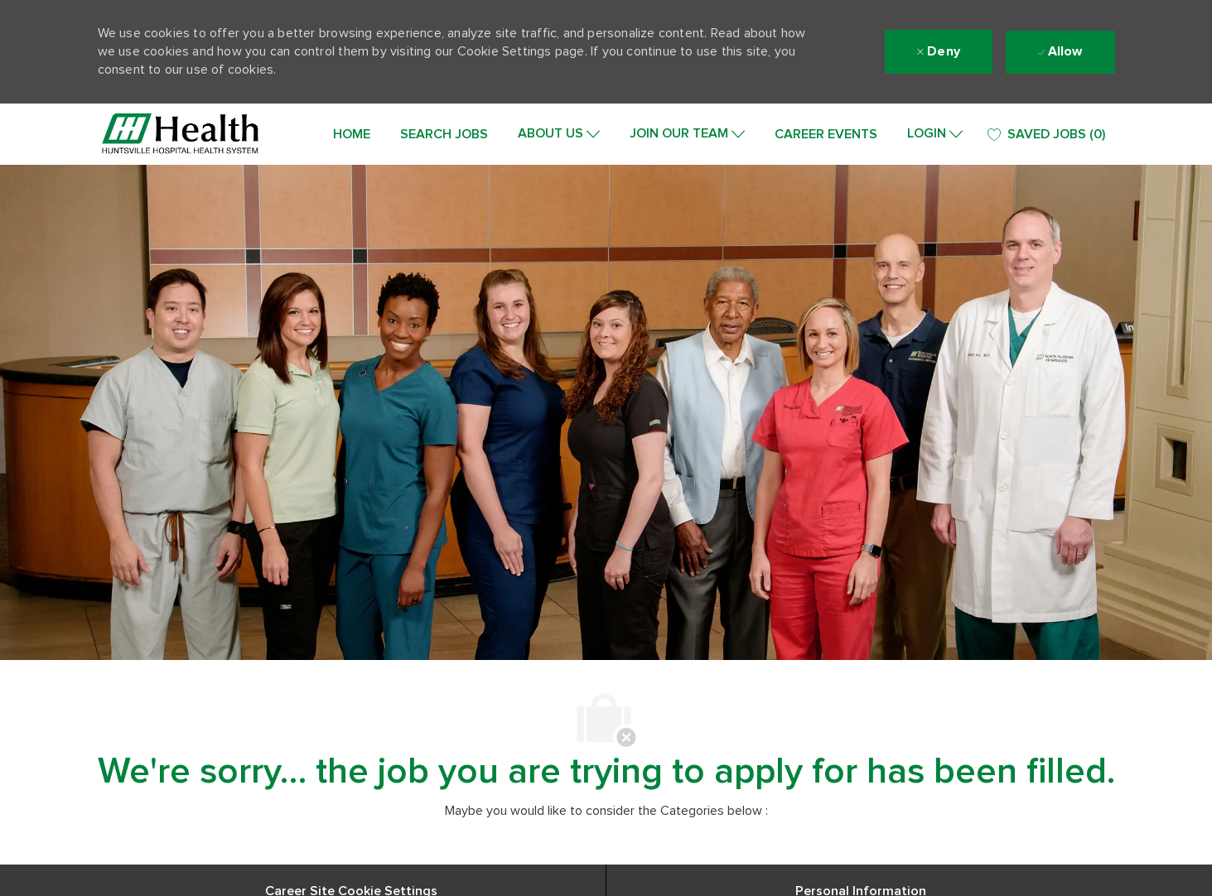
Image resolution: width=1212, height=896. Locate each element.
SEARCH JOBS (444, 134)
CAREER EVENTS (826, 134)
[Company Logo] (180, 134)
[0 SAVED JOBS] (1046, 134)
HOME (351, 134)
